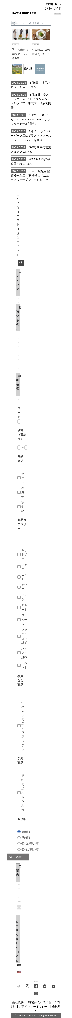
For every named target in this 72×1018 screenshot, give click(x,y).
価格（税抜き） (21, 434)
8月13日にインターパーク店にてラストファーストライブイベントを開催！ (31, 135)
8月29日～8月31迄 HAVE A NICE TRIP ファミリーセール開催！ (30, 119)
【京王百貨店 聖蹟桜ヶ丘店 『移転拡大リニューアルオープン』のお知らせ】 (31, 175)
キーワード (18, 408)
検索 (21, 263)
